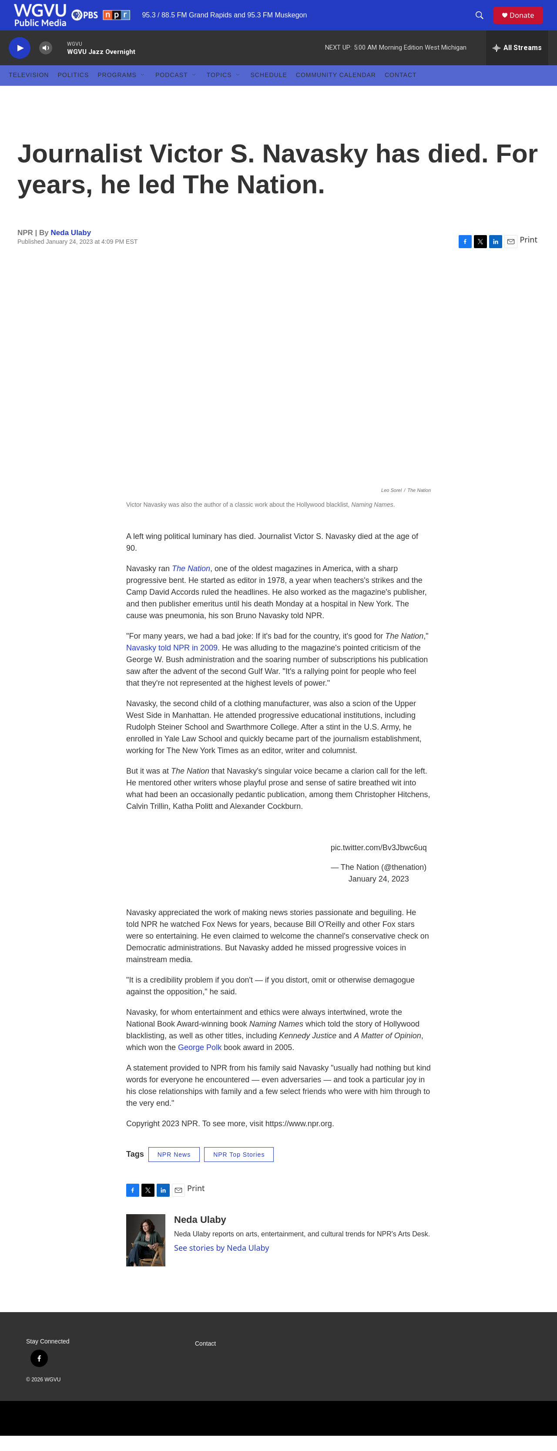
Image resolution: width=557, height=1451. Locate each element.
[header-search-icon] (482, 23)
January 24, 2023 (379, 894)
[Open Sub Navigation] (143, 90)
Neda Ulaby (71, 248)
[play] (20, 63)
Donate (526, 22)
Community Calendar (336, 90)
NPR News (174, 1169)
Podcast (171, 90)
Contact (401, 90)
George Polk (199, 1062)
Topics (219, 90)
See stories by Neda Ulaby (221, 1263)
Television (29, 90)
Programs (117, 90)
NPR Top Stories (239, 1169)
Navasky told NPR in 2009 (172, 663)
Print (528, 254)
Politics (73, 90)
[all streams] (517, 63)
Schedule (269, 90)
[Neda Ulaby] (145, 1255)
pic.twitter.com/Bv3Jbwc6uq (379, 862)
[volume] (45, 63)
